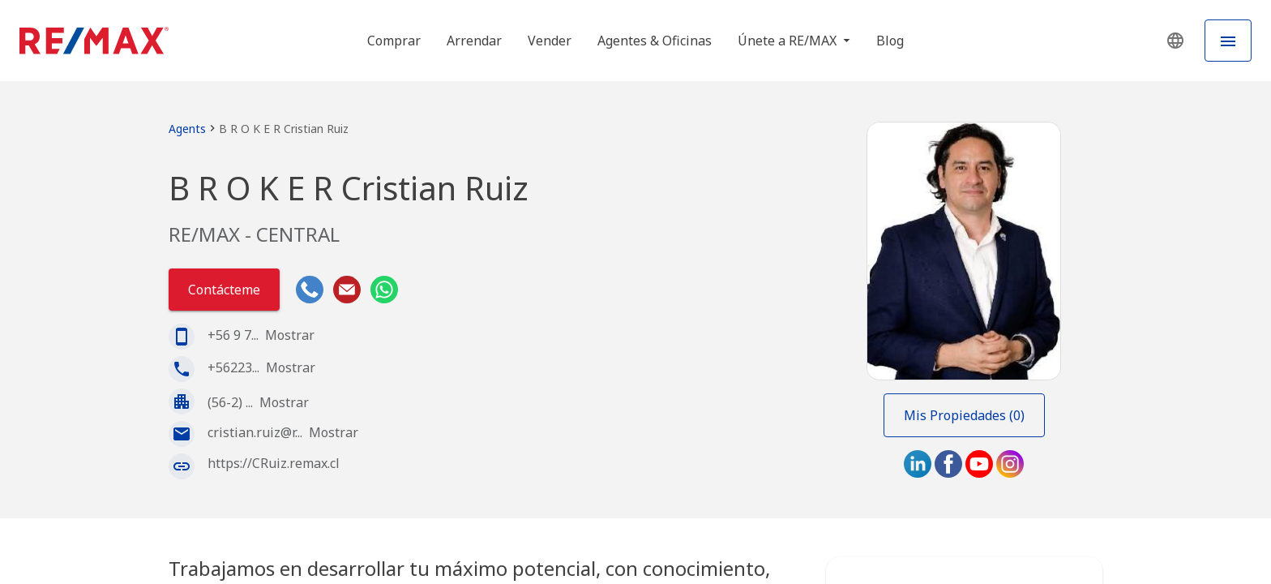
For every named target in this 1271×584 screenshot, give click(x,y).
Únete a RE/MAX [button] (789, 40)
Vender (549, 40)
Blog (890, 40)
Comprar (394, 40)
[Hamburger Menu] (1228, 40)
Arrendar (474, 40)
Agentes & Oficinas (654, 40)
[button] (1175, 40)
